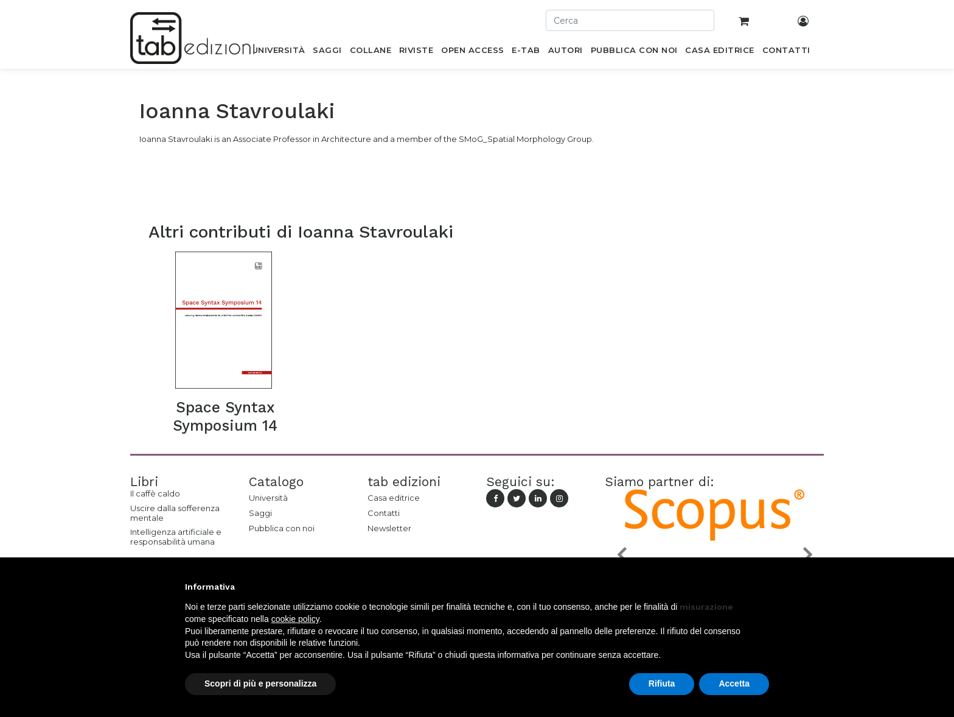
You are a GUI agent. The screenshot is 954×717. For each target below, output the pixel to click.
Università (268, 498)
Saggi (260, 513)
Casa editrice (393, 498)
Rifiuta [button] (662, 683)
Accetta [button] (734, 683)
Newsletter (389, 528)
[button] (621, 554)
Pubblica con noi (282, 528)
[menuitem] (278, 52)
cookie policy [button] (295, 619)
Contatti (383, 513)
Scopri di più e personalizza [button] (260, 683)
